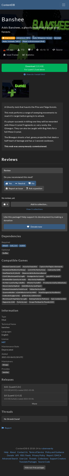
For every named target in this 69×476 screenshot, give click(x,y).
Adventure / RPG (23, 38)
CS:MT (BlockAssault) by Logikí (14, 276)
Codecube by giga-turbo (11, 296)
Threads (33, 458)
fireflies (5, 253)
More (34, 403)
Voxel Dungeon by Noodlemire (49, 292)
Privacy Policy (38, 455)
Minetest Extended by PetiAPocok (15, 289)
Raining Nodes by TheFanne (39, 299)
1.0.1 (19, 388)
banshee (6, 372)
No (31, 183)
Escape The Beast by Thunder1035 (41, 302)
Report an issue (14, 188)
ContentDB (8, 4)
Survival (57, 38)
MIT (4, 342)
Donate (10, 455)
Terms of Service (36, 452)
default (5, 246)
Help (6, 452)
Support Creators (58, 458)
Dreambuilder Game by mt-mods (14, 280)
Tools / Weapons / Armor (42, 38)
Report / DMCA (54, 455)
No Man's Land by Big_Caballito (14, 283)
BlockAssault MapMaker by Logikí (15, 299)
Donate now (34, 226)
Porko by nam (22, 302)
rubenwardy (47, 448)
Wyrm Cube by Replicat (11, 286)
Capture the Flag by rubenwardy (51, 267)
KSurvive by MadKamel (36, 280)
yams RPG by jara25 (53, 276)
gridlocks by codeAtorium (31, 296)
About (13, 452)
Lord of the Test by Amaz (36, 270)
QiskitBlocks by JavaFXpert (31, 286)
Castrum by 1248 (54, 270)
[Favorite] (6, 204)
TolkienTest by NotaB (37, 289)
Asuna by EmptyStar (30, 267)
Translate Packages (28, 461)
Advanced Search (10, 458)
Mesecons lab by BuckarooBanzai (34, 273)
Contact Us (22, 452)
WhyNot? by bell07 (34, 283)
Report (7, 428)
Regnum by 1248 (9, 302)
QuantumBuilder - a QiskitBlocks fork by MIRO (19, 292)
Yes (9, 183)
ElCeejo (5, 365)
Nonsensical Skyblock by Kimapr (14, 270)
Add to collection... (39, 204)
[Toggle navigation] (63, 4)
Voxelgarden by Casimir (35, 276)
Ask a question (34, 188)
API (17, 455)
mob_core (13, 246)
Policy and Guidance (54, 452)
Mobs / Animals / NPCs (11, 41)
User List (23, 458)
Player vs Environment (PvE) (34, 41)
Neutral (20, 183)
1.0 (19, 397)
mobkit (22, 246)
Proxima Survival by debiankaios (54, 283)
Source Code (44, 461)
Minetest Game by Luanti (11, 267)
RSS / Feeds (25, 455)
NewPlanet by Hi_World (11, 273)
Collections (43, 458)
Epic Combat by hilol (58, 299)
